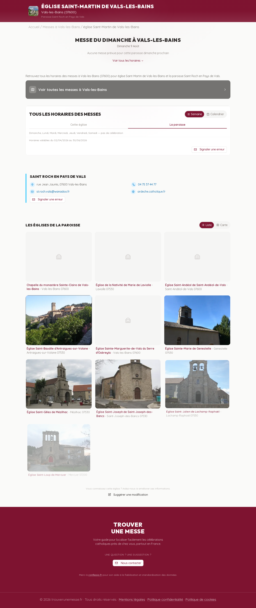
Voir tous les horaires (128, 61)
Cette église (78, 124)
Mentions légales (132, 599)
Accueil (33, 27)
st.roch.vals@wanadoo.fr (51, 191)
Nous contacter (128, 563)
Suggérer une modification (128, 497)
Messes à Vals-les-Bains (61, 27)
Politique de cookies (200, 599)
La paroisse (177, 126)
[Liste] (206, 225)
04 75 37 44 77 (147, 184)
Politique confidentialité (165, 599)
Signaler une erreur (209, 149)
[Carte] (222, 225)
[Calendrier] (215, 114)
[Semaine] (194, 114)
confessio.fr (95, 574)
